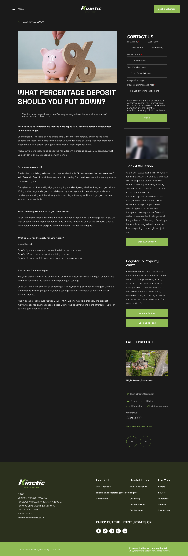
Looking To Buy (147, 312)
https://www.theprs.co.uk (31, 517)
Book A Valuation (147, 241)
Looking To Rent (147, 322)
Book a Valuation (166, 8)
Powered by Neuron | (149, 549)
